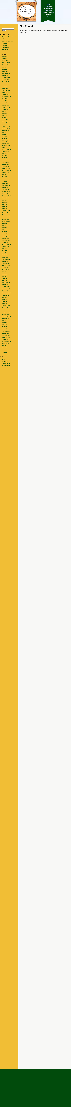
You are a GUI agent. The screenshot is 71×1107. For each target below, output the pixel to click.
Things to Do (48, 6)
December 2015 (6, 263)
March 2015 (5, 280)
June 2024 (4, 84)
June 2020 (4, 155)
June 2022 (4, 113)
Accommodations (48, 8)
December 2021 (6, 124)
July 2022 (4, 111)
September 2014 (6, 293)
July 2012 (4, 345)
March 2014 (5, 303)
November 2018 (6, 191)
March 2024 (5, 88)
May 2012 (4, 350)
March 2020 (5, 160)
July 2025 (4, 67)
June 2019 (4, 176)
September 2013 (6, 316)
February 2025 (6, 73)
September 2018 (6, 196)
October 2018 (5, 193)
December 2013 (6, 310)
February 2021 (6, 141)
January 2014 (5, 307)
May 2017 (4, 229)
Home (48, 4)
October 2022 (5, 109)
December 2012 (6, 335)
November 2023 (6, 92)
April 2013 (4, 326)
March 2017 (5, 234)
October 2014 (5, 291)
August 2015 (5, 269)
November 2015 (6, 265)
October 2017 (5, 219)
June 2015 (4, 274)
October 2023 (5, 94)
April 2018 (4, 206)
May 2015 (4, 276)
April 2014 (4, 301)
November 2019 (6, 168)
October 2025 (5, 65)
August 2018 (5, 198)
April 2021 (4, 138)
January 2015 (5, 284)
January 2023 (5, 105)
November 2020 (6, 147)
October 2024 (5, 79)
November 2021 (6, 126)
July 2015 (4, 272)
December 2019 (6, 166)
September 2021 (6, 128)
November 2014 (6, 288)
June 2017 (4, 227)
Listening (4, 45)
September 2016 (6, 244)
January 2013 (5, 333)
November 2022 (6, 107)
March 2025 (5, 71)
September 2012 (6, 341)
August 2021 (5, 130)
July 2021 (4, 132)
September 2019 (6, 170)
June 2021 (4, 134)
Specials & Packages (48, 12)
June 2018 (4, 202)
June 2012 (4, 348)
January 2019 (5, 187)
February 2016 (6, 259)
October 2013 (5, 314)
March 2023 (5, 103)
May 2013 (4, 324)
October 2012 (5, 339)
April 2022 (4, 117)
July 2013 (4, 320)
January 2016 (5, 261)
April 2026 (4, 58)
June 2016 (4, 250)
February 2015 (6, 282)
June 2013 (4, 322)
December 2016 (6, 240)
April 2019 (4, 181)
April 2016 (4, 255)
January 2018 (5, 212)
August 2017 (5, 223)
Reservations (48, 10)
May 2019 (4, 179)
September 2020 (6, 149)
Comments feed (6, 363)
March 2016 (5, 257)
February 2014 (6, 305)
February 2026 (6, 62)
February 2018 (6, 210)
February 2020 (6, 162)
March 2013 (5, 329)
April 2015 (4, 278)
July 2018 (4, 200)
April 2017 (4, 231)
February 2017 (6, 236)
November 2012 (6, 337)
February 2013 (6, 331)
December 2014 (6, 286)
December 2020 (6, 145)
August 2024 (5, 81)
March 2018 (5, 208)
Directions (48, 14)
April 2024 (4, 86)
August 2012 (5, 343)
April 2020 (4, 157)
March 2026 (5, 60)
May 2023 (4, 100)
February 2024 (6, 90)
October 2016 (5, 242)
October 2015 (5, 267)
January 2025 (5, 75)
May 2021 (4, 136)
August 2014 (5, 295)
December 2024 (6, 77)
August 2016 (5, 246)
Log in (3, 359)
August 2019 (5, 172)
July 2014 (4, 297)
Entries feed (5, 361)
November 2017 (6, 217)
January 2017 (5, 238)
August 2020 (5, 151)
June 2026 (4, 56)
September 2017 (6, 221)
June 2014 (4, 299)
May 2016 (4, 253)
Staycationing (5, 47)
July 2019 (4, 174)
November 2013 (6, 312)
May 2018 (4, 204)
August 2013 (5, 318)
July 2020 (4, 153)
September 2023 (6, 96)
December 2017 (6, 215)
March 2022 (5, 119)
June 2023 (4, 98)
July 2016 (4, 248)
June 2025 (4, 69)
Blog (48, 16)
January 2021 (5, 143)
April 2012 (4, 352)
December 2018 (6, 189)
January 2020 (5, 164)
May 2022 (4, 115)
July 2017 (4, 225)
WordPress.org (6, 365)
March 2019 (5, 183)
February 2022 (6, 122)
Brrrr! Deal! (5, 49)
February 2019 (6, 185)
